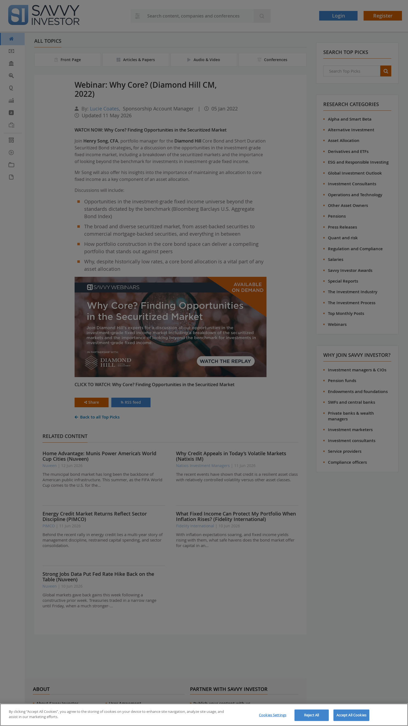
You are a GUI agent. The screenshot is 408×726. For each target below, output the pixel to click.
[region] (204, 715)
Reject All (311, 715)
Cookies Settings (272, 715)
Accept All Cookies (351, 715)
